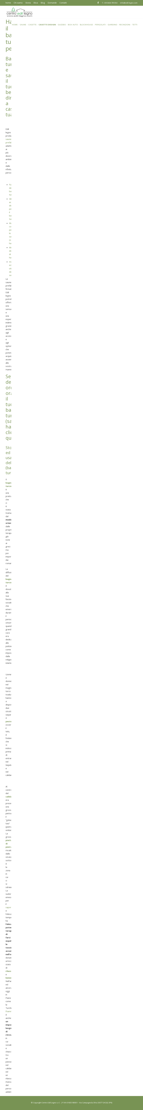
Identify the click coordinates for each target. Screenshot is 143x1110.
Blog (43, 2)
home (8, 2)
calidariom (11, 796)
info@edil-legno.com (128, 3)
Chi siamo (18, 2)
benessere (11, 977)
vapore (9, 907)
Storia (28, 2)
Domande (52, 2)
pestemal (11, 721)
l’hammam (10, 1011)
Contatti (63, 2)
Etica (36, 2)
